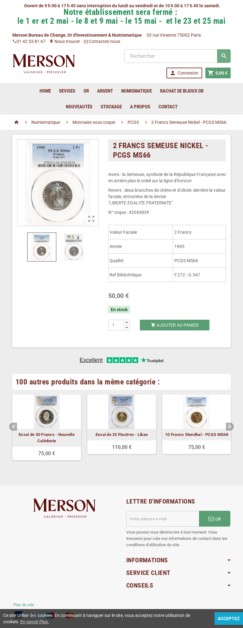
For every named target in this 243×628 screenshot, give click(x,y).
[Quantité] (116, 325)
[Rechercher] (177, 56)
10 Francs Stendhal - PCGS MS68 (196, 434)
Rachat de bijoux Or (181, 91)
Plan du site (23, 604)
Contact (168, 107)
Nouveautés (79, 107)
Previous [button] (13, 427)
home (45, 91)
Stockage (111, 107)
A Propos (140, 107)
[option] (46, 427)
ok (215, 519)
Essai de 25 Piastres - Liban (122, 434)
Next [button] (230, 427)
